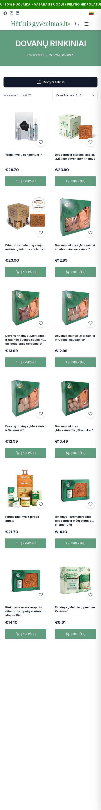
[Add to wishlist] (40, 142)
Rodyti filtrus (51, 82)
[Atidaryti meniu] (86, 24)
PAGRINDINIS (35, 55)
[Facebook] (5, 13)
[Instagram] (11, 13)
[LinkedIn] (17, 13)
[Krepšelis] (76, 24)
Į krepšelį (26, 181)
